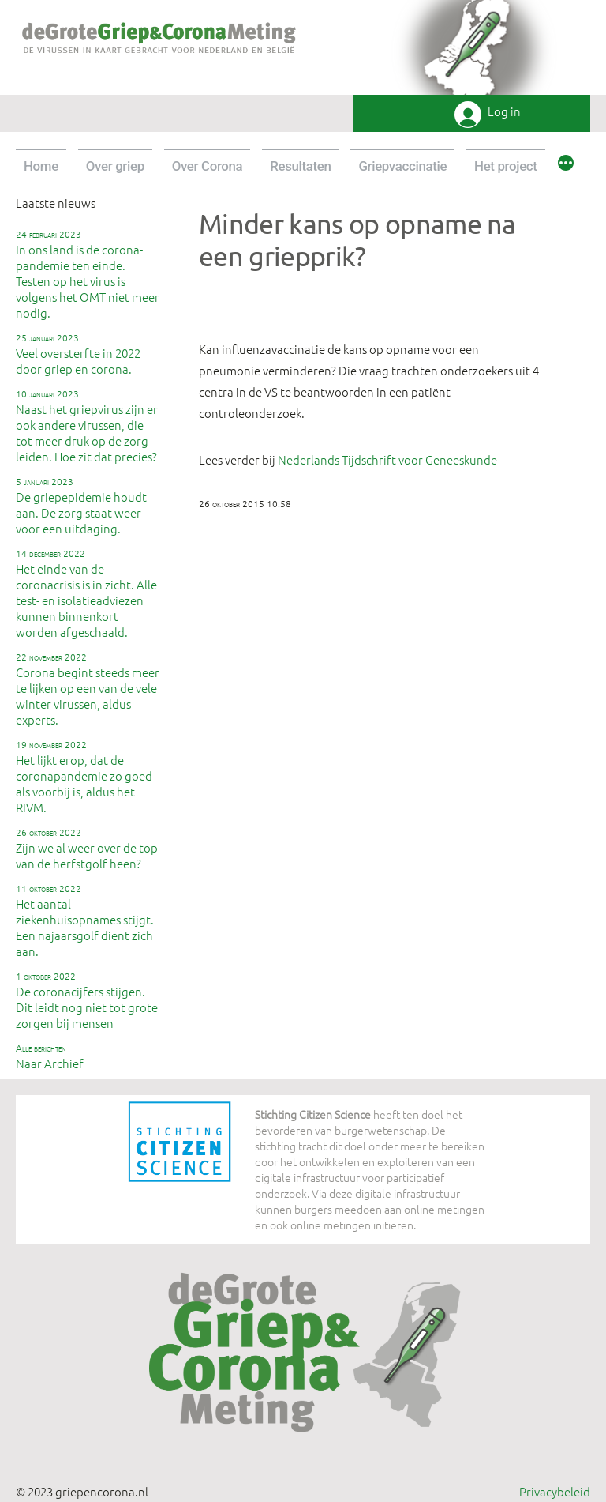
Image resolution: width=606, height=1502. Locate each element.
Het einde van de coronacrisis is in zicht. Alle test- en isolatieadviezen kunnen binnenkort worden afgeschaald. (86, 593)
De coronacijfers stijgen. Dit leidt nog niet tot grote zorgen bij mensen (87, 1000)
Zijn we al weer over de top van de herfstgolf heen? (87, 848)
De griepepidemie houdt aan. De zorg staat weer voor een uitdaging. (81, 505)
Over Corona (207, 166)
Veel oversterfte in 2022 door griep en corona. (78, 354)
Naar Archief (50, 1056)
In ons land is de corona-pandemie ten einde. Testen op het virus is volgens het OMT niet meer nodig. (87, 274)
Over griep (115, 166)
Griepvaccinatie (402, 166)
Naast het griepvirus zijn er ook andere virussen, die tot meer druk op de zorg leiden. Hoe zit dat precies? (87, 426)
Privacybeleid (554, 1491)
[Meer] (565, 165)
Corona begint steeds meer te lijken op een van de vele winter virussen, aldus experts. (87, 689)
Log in (504, 111)
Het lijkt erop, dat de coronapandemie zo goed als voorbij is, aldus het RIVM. (84, 776)
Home (41, 166)
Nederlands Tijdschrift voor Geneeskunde (387, 459)
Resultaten (300, 166)
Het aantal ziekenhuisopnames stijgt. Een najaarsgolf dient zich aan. (85, 920)
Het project (505, 166)
